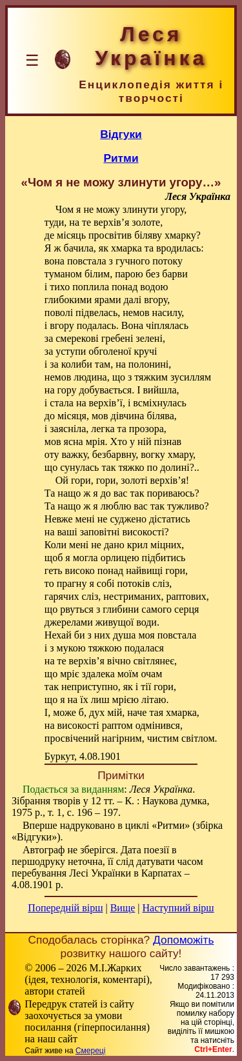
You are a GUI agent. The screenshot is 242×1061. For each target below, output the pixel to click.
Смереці (90, 1050)
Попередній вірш (65, 907)
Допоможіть (183, 939)
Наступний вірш (178, 907)
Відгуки (121, 134)
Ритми (120, 158)
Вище (123, 907)
